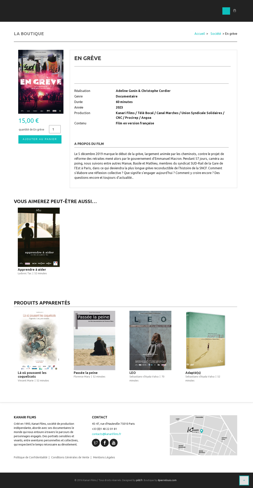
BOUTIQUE (168, 10)
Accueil (199, 33)
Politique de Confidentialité (30, 457)
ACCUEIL (123, 10)
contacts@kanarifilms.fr (106, 434)
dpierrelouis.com (167, 480)
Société (216, 33)
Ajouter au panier (40, 139)
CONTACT (212, 10)
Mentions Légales (104, 457)
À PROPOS (190, 10)
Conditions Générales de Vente (70, 457)
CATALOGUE (145, 10)
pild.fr (139, 480)
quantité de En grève (31, 129)
